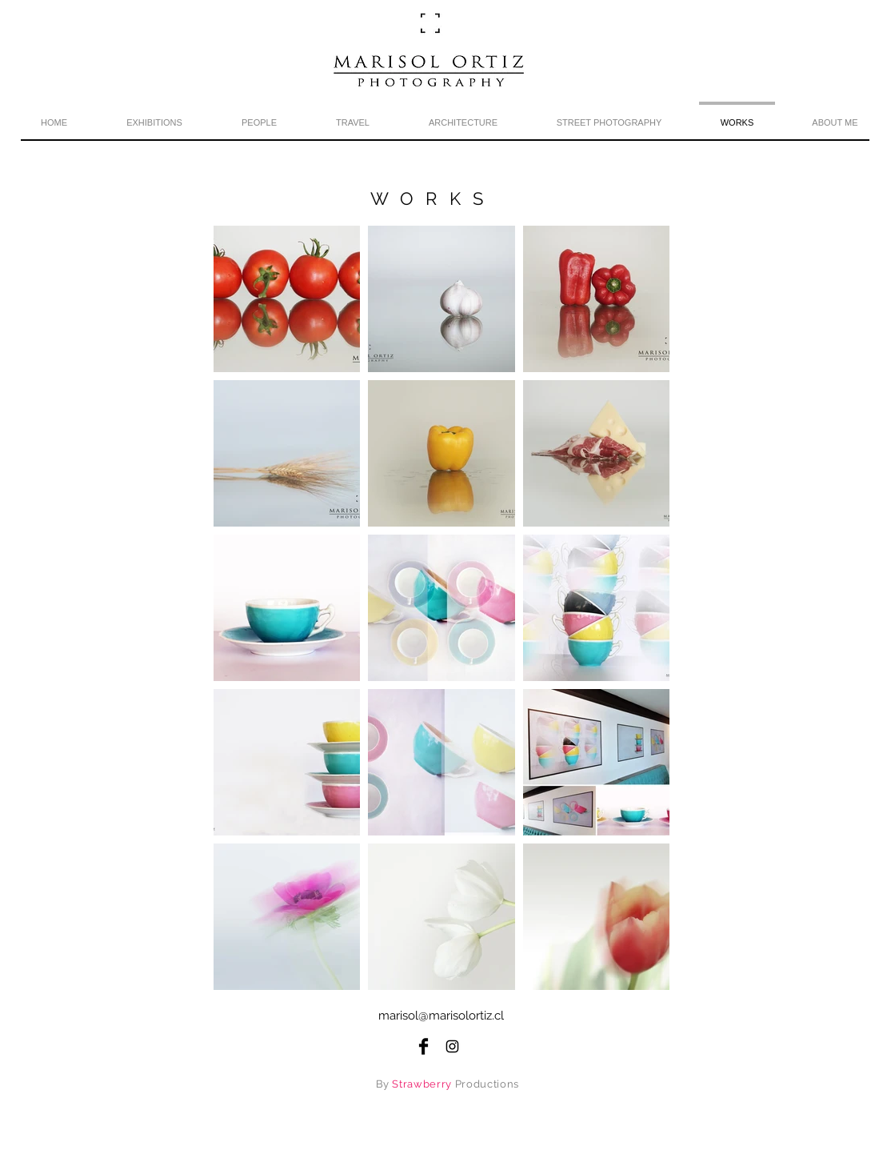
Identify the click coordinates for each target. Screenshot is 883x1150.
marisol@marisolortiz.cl (441, 1015)
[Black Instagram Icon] (452, 1046)
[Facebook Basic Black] (423, 1046)
